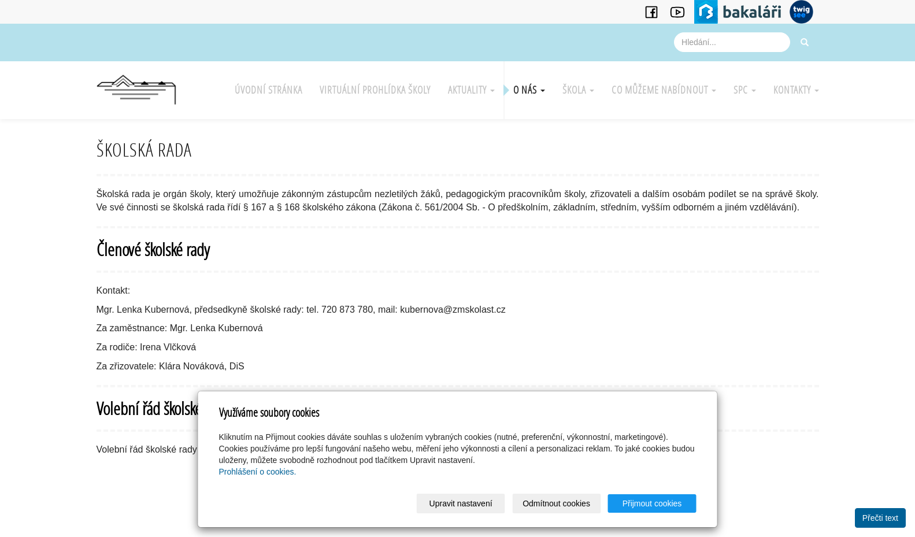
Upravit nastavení (460, 503)
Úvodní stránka (268, 90)
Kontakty (796, 90)
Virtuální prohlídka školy (375, 90)
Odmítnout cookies (556, 503)
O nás (529, 90)
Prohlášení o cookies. (258, 471)
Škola (578, 90)
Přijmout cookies (652, 503)
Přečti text (880, 518)
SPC (745, 90)
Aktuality (471, 90)
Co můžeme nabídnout (664, 90)
